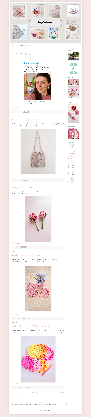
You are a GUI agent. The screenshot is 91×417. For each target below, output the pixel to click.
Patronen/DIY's (24, 45)
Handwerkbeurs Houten (23, 54)
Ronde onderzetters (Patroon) (26, 255)
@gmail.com (71, 182)
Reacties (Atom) (22, 395)
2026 (71, 145)
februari (71, 151)
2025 (71, 156)
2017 (71, 167)
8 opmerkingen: (16, 180)
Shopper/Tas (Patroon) (23, 120)
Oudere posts (61, 392)
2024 (71, 158)
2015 (71, 172)
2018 (71, 165)
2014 (71, 174)
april (71, 146)
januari (71, 153)
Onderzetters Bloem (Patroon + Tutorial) (32, 326)
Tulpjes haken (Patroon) (23, 187)
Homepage (34, 392)
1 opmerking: (15, 247)
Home (14, 45)
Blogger (50, 410)
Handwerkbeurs (45, 58)
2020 (71, 161)
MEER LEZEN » (16, 108)
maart (71, 149)
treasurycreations (72, 180)
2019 (71, 163)
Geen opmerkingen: (17, 111)
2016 (71, 170)
